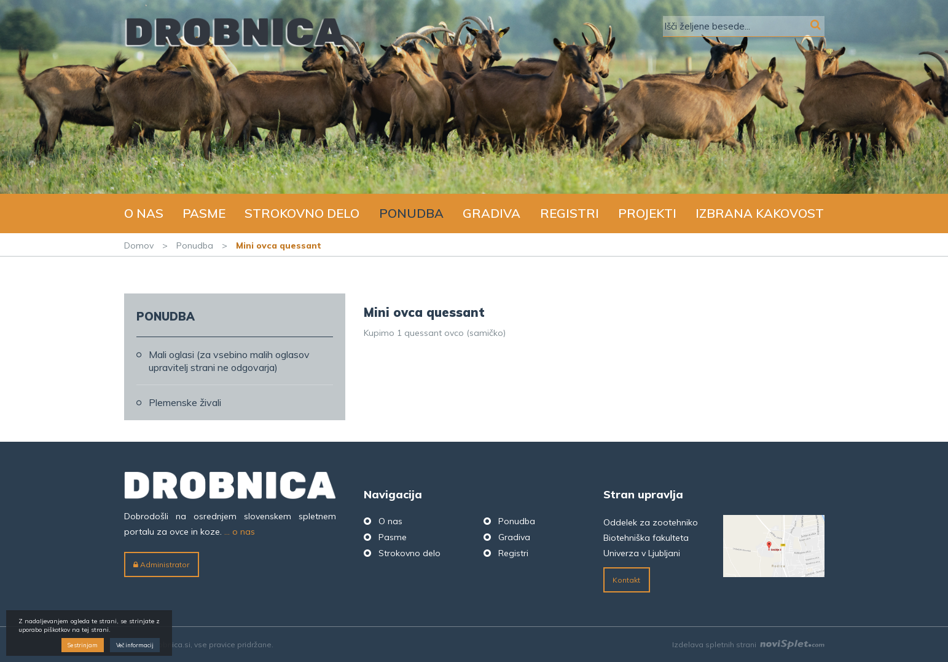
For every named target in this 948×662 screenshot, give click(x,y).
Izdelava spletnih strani (748, 644)
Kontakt (626, 579)
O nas (143, 213)
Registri (569, 213)
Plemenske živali (185, 402)
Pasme (203, 213)
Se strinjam (83, 645)
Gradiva (491, 213)
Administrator (161, 564)
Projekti (647, 213)
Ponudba (411, 213)
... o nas (239, 531)
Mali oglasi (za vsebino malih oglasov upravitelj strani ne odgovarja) (229, 360)
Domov (139, 245)
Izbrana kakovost (759, 213)
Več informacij (135, 645)
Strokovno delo (302, 213)
